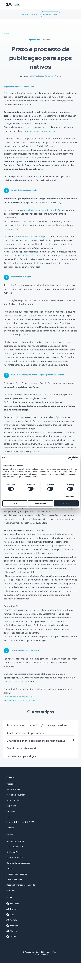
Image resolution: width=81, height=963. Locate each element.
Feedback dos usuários (16, 874)
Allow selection (40, 503)
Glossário (10, 890)
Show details (70, 497)
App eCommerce (50, 14)
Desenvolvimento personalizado (20, 885)
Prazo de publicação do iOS (18, 696)
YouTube (12, 920)
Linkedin (12, 925)
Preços (9, 868)
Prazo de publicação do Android (20, 700)
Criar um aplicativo (14, 846)
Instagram (12, 909)
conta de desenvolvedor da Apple (31, 236)
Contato (10, 827)
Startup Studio (13, 800)
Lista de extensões (14, 857)
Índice (31, 76)
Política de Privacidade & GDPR (20, 822)
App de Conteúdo (29, 14)
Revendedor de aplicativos (18, 863)
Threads (11, 931)
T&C (8, 816)
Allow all (66, 503)
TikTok (11, 936)
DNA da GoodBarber (15, 795)
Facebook (12, 903)
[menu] (2, 4)
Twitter (11, 914)
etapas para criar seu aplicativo (39, 131)
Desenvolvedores (14, 879)
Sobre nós (11, 784)
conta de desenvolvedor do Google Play (42, 210)
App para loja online (15, 841)
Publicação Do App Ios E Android (48, 76)
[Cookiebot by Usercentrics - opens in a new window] (69, 458)
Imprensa (10, 811)
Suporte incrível (13, 789)
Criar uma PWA (12, 852)
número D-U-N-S (29, 255)
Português (43, 954)
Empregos (11, 805)
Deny (15, 503)
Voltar (6, 33)
